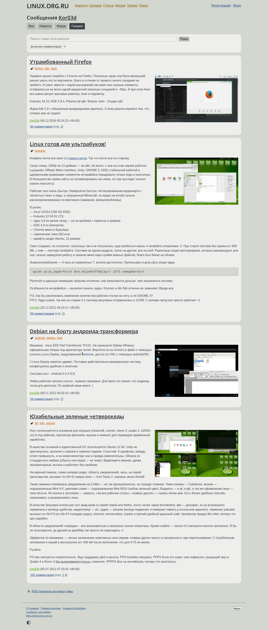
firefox (39, 68)
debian (50, 338)
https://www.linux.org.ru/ (39, 615)
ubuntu (50, 423)
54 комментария (41, 399)
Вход (237, 5)
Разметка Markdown (74, 608)
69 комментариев (42, 313)
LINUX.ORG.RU (48, 6)
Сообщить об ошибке (38, 612)
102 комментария (42, 575)
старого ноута (77, 158)
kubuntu (40, 150)
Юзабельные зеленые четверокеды (77, 416)
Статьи (108, 5)
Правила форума (51, 608)
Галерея (95, 5)
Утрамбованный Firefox (61, 61)
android (40, 338)
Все (31, 26)
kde (46, 68)
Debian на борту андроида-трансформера (84, 331)
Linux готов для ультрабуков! (68, 143)
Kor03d (67, 17)
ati (36, 423)
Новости (81, 5)
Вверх (237, 608)
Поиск (143, 5)
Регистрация (221, 5)
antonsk (88, 354)
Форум (120, 5)
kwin (54, 68)
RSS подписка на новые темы (52, 591)
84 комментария (41, 126)
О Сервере (32, 608)
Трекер (132, 5)
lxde (59, 338)
